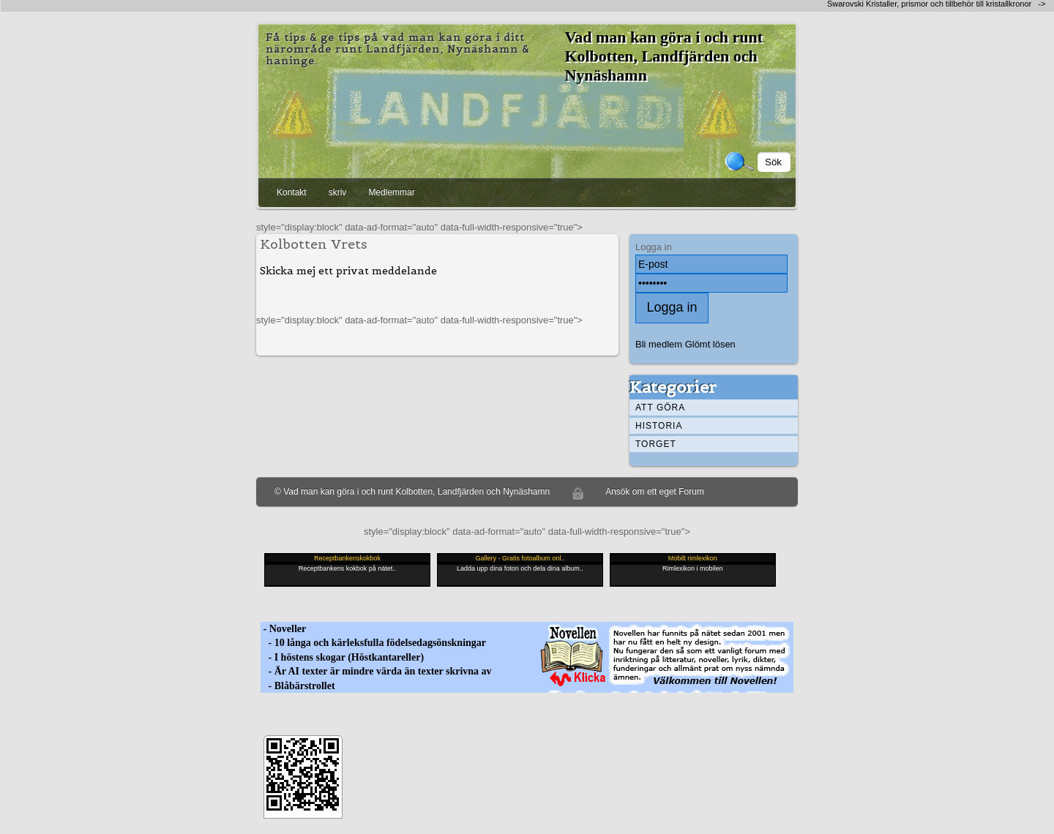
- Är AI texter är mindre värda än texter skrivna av (376, 671)
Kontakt (292, 192)
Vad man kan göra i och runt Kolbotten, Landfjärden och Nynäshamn (663, 56)
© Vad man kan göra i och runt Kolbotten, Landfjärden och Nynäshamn (412, 492)
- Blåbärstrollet (298, 685)
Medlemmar (391, 192)
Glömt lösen (710, 344)
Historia (658, 426)
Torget (655, 444)
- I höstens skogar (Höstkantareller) (342, 657)
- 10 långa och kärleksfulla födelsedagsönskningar (373, 642)
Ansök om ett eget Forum (654, 492)
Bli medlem (658, 344)
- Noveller (283, 628)
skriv (338, 192)
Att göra (660, 407)
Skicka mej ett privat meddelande (348, 270)
